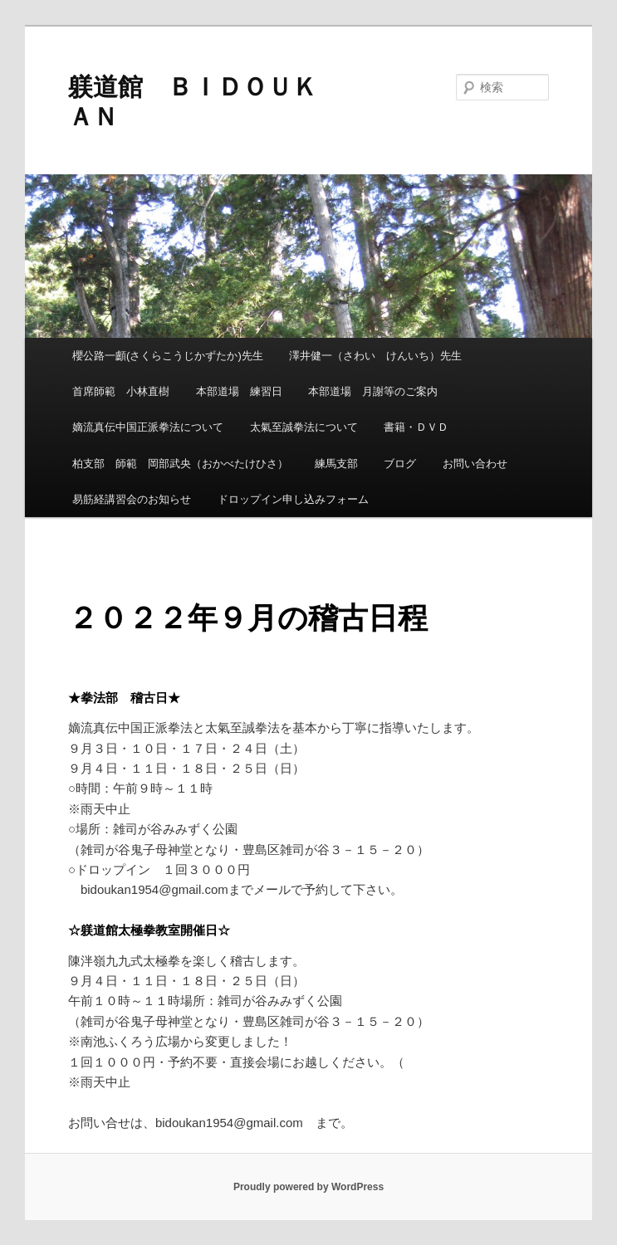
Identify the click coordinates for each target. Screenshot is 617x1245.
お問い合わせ (475, 463)
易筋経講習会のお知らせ (131, 499)
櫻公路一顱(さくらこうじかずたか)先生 (167, 355)
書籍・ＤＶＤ (416, 427)
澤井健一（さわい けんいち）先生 (375, 355)
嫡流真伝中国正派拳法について (147, 427)
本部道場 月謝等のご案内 (373, 391)
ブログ (400, 463)
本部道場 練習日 (239, 391)
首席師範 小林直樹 (120, 391)
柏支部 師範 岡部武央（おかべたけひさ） (180, 463)
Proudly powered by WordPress (308, 1187)
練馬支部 (336, 463)
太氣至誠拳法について (304, 427)
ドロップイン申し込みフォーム (293, 499)
